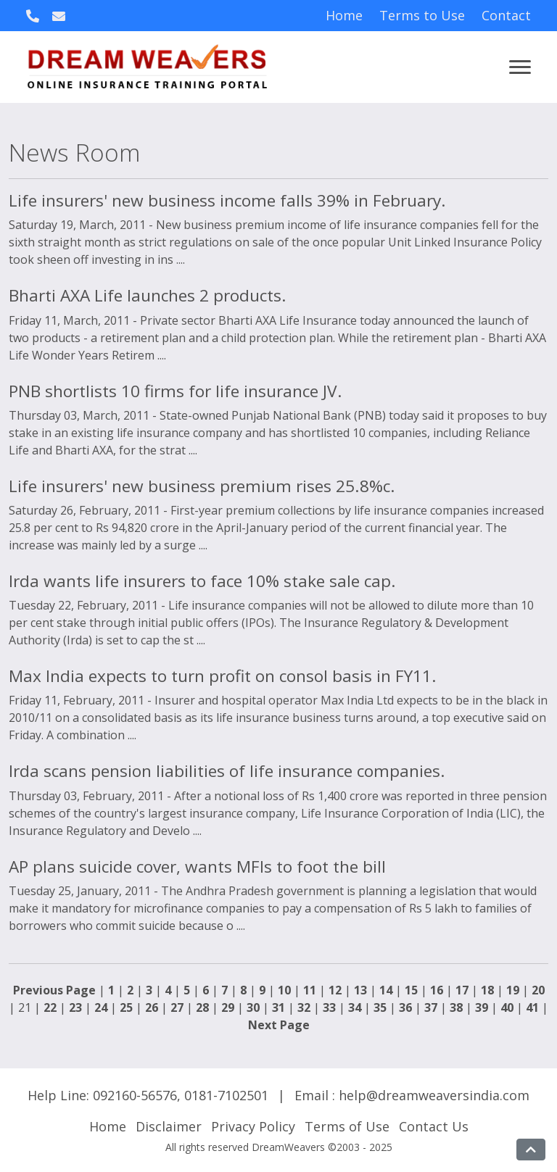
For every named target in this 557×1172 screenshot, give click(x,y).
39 (481, 1007)
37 (430, 1007)
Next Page (279, 1025)
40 (506, 1007)
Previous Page (54, 990)
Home (344, 15)
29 (227, 1007)
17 (462, 990)
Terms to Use (422, 15)
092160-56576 (135, 1095)
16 (436, 990)
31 (278, 1007)
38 (456, 1007)
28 (202, 1007)
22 (50, 1007)
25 (126, 1007)
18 (487, 990)
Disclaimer (169, 1126)
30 (253, 1007)
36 (405, 1007)
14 (385, 990)
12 (335, 990)
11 (309, 990)
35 (380, 1007)
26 (151, 1007)
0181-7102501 (226, 1095)
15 (411, 990)
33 (329, 1007)
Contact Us (434, 1126)
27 (176, 1007)
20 (538, 990)
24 (100, 1007)
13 (360, 990)
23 (75, 1007)
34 (354, 1007)
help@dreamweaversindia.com (434, 1095)
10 (284, 990)
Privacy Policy (253, 1126)
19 (512, 990)
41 (532, 1007)
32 (303, 1007)
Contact (506, 15)
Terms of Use (347, 1126)
